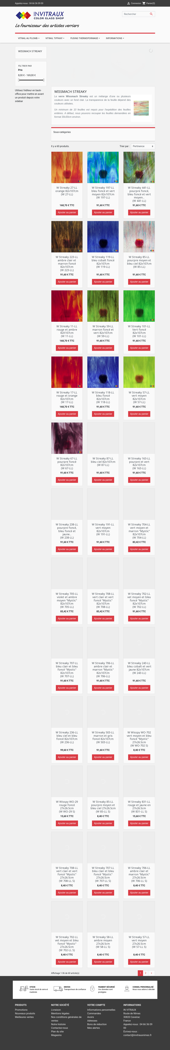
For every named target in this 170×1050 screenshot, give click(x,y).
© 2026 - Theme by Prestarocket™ (67, 1045)
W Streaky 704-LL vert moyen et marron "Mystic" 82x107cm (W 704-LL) (139, 531)
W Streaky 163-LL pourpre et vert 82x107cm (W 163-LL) (139, 463)
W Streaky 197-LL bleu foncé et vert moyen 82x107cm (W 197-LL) (103, 192)
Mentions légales (60, 1013)
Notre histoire (58, 1024)
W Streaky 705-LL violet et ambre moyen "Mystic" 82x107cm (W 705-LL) (67, 600)
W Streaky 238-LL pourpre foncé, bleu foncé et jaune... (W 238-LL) (67, 531)
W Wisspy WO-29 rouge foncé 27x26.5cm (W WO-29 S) (67, 806)
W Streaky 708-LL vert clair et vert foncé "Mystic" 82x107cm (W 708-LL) (103, 600)
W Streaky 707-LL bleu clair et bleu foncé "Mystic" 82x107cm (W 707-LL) (67, 669)
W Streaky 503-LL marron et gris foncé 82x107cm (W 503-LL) (103, 737)
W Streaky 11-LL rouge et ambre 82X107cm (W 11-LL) (66, 331)
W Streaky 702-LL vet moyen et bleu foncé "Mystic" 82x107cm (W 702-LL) (139, 600)
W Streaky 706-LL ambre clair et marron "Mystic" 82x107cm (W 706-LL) (103, 669)
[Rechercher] (138, 14)
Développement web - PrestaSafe (103, 1045)
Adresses (92, 1020)
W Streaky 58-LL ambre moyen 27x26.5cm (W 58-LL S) (103, 942)
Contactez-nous (59, 1027)
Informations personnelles (101, 1009)
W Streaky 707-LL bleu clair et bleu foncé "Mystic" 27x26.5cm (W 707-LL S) (103, 874)
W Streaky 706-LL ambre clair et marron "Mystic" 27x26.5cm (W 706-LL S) (139, 874)
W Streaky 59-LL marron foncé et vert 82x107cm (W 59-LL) (103, 331)
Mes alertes (93, 1027)
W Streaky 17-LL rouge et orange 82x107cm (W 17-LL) (66, 397)
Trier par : (125, 146)
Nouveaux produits (25, 1013)
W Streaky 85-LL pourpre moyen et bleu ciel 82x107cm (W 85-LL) (139, 262)
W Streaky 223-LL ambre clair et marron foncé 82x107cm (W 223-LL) (67, 263)
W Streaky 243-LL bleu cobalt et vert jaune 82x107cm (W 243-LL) (139, 668)
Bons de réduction (97, 1024)
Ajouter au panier (67, 212)
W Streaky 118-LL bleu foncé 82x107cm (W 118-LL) (103, 397)
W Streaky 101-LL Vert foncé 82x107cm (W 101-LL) (139, 331)
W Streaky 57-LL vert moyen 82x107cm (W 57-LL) (139, 397)
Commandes (94, 1013)
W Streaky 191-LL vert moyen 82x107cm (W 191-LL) (103, 529)
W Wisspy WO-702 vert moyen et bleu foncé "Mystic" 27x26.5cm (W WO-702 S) (139, 739)
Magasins (56, 1035)
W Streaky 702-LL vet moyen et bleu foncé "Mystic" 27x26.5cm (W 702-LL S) (67, 943)
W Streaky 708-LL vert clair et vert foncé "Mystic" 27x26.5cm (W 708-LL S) (67, 874)
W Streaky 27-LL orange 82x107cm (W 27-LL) (66, 191)
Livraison (56, 1009)
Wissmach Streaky (30, 51)
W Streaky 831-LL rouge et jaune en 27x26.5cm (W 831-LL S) (139, 806)
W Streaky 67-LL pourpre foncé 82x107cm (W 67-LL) (66, 463)
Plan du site (57, 1031)
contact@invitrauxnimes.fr (137, 1035)
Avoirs (90, 1017)
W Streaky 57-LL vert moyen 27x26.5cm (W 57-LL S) (139, 942)
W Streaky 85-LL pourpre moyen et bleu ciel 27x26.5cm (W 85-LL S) (103, 806)
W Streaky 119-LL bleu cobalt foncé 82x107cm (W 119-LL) (103, 262)
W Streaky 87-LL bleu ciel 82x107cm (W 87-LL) (103, 462)
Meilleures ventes (24, 1017)
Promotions (21, 1009)
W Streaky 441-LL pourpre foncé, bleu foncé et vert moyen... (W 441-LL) (139, 194)
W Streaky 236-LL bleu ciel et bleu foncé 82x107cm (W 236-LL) (67, 737)
